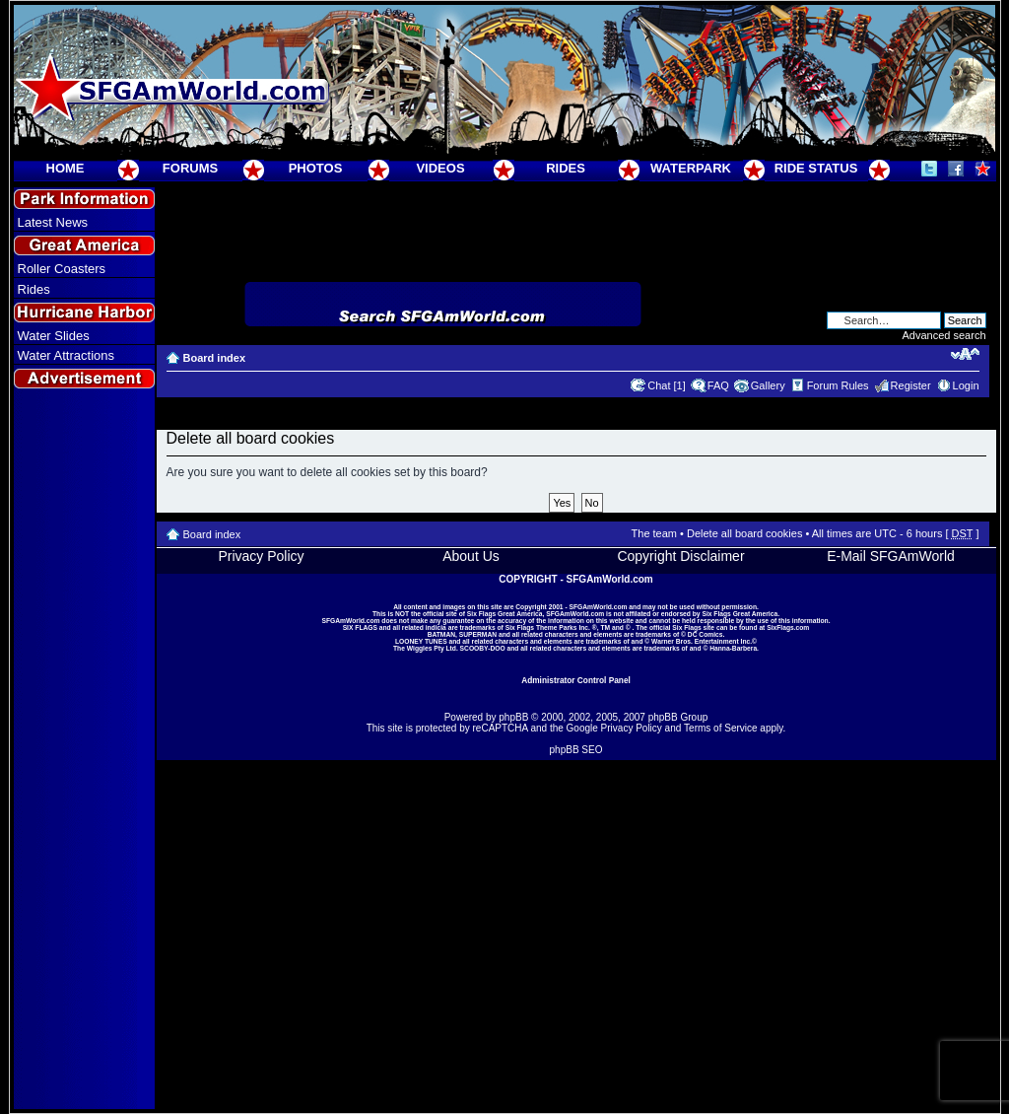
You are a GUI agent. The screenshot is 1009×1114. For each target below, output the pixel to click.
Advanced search (944, 335)
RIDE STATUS (816, 168)
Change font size (965, 354)
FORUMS (190, 168)
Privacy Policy (260, 556)
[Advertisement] (84, 750)
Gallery (768, 385)
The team (654, 533)
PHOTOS (316, 168)
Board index (214, 358)
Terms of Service (720, 728)
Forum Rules (838, 385)
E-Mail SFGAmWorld (891, 556)
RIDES (565, 168)
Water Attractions (66, 355)
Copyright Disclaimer (680, 556)
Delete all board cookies (744, 533)
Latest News (53, 222)
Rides (34, 289)
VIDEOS (440, 168)
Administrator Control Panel (576, 680)
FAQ (718, 385)
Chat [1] (666, 385)
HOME (65, 168)
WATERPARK (690, 168)
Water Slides (54, 335)
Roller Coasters (62, 268)
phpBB (513, 717)
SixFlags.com (788, 627)
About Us (471, 556)
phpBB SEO (576, 749)
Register (911, 385)
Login (966, 385)
